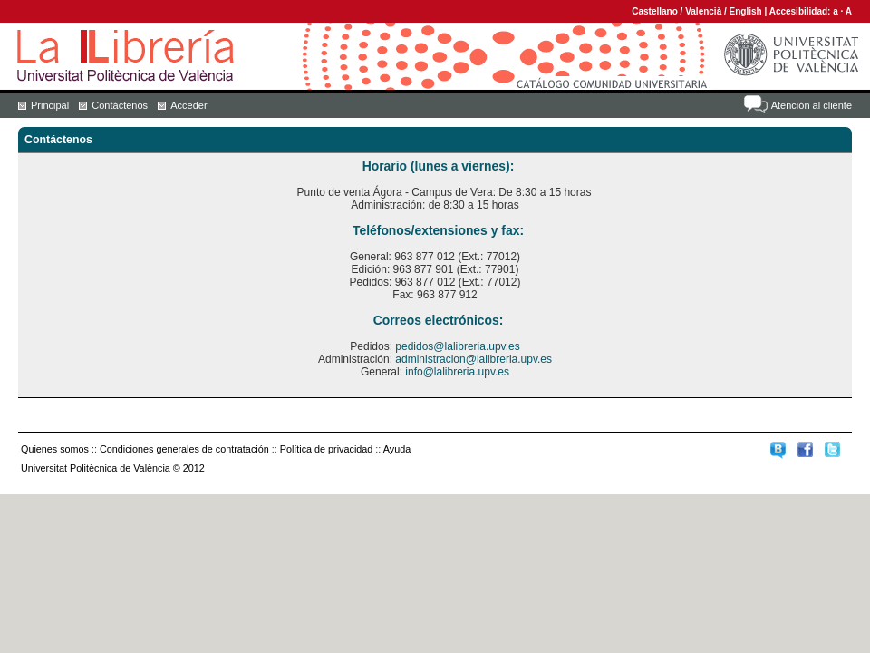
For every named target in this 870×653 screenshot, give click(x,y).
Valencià (703, 11)
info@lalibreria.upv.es (457, 371)
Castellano (655, 11)
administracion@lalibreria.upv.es (473, 359)
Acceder (188, 105)
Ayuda (397, 448)
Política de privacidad (326, 448)
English (746, 11)
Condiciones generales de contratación (184, 448)
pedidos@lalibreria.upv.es (457, 346)
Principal (50, 105)
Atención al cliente (811, 105)
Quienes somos (55, 448)
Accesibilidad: (801, 11)
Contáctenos (120, 105)
